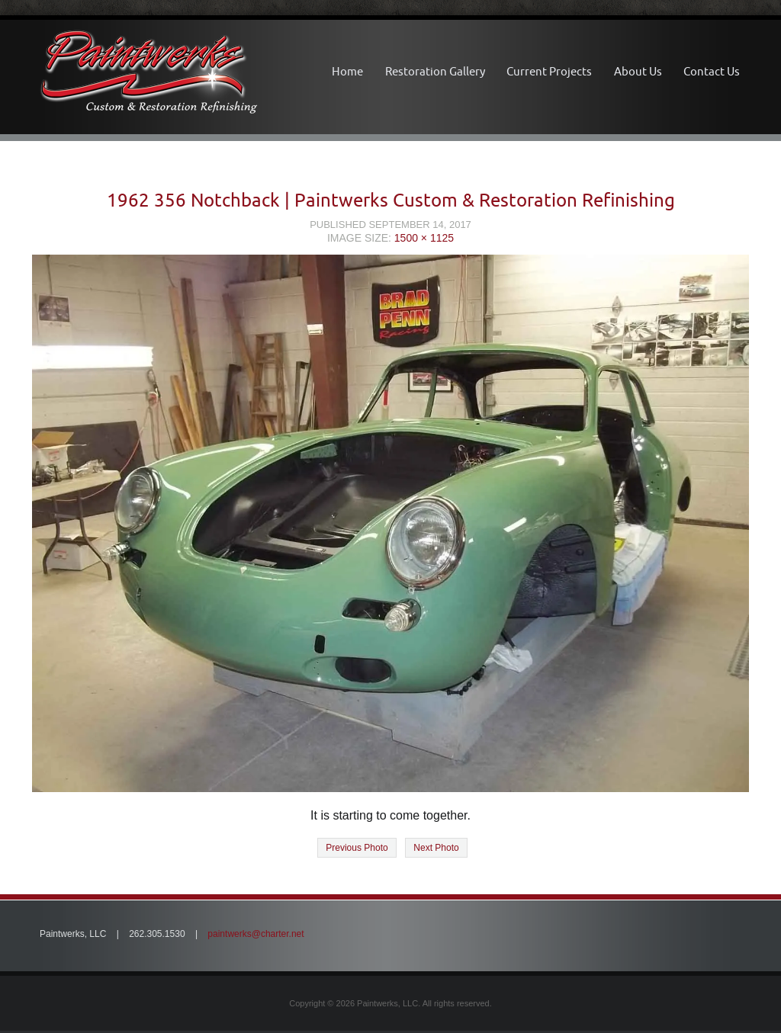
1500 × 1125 (424, 238)
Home (347, 71)
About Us (638, 71)
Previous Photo (356, 847)
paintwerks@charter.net (255, 934)
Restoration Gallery (435, 71)
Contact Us (711, 71)
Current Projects (549, 71)
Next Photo (435, 847)
